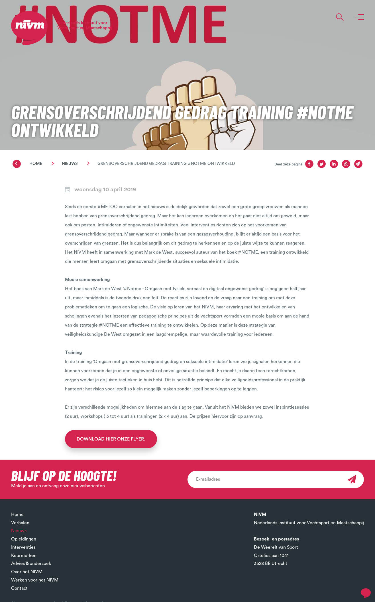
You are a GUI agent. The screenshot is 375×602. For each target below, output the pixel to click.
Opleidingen (23, 539)
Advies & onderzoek (31, 563)
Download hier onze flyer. (111, 439)
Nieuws (70, 163)
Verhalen (20, 523)
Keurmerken (23, 555)
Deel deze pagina (288, 164)
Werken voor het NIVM (34, 580)
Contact (19, 588)
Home (35, 163)
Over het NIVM (26, 572)
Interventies (23, 547)
